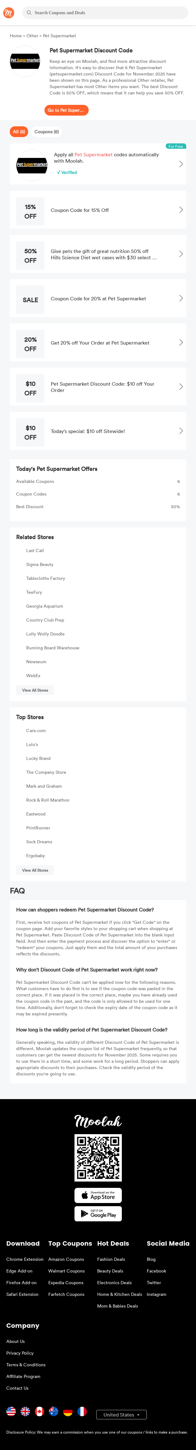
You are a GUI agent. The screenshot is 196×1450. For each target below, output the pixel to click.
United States (119, 1414)
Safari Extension (22, 1294)
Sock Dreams (39, 842)
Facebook (156, 1271)
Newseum (36, 662)
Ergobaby (35, 855)
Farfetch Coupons (66, 1294)
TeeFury (34, 592)
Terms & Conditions (25, 1365)
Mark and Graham (44, 786)
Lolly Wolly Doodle (45, 634)
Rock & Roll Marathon (47, 800)
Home (16, 36)
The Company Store (46, 772)
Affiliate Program (23, 1376)
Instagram (156, 1294)
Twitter (154, 1282)
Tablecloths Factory (45, 578)
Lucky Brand (38, 758)
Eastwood (35, 814)
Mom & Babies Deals (117, 1306)
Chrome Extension (25, 1259)
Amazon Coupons (66, 1259)
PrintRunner (38, 828)
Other (32, 36)
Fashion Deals (111, 1259)
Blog (151, 1259)
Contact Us (17, 1388)
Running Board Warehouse (53, 648)
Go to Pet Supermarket (67, 110)
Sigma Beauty (39, 564)
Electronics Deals (114, 1282)
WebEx (33, 675)
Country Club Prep (45, 620)
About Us (15, 1341)
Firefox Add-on (21, 1282)
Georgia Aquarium (44, 606)
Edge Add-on (19, 1271)
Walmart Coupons (66, 1271)
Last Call (35, 550)
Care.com (36, 730)
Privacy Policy (19, 1353)
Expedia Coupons (65, 1282)
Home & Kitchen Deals (119, 1294)
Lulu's (32, 744)
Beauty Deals (110, 1271)
